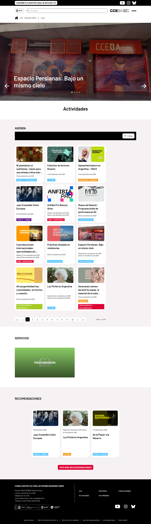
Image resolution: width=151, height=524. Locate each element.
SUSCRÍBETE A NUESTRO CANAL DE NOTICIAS (36, 3)
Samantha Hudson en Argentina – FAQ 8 (89, 167)
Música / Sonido (23, 220)
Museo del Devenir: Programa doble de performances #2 (88, 208)
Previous (6, 86)
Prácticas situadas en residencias (58, 246)
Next (144, 86)
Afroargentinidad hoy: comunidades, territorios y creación (29, 290)
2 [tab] (74, 92)
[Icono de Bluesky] (134, 3)
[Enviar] (59, 10)
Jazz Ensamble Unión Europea (27, 207)
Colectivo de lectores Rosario (58, 167)
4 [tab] (79, 92)
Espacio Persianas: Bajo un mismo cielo (48, 82)
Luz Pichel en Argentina (59, 286)
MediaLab (83, 301)
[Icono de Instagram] (128, 3)
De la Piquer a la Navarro (101, 436)
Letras (51, 180)
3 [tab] (77, 92)
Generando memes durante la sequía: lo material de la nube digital (88, 290)
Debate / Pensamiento (26, 180)
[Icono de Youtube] (122, 3)
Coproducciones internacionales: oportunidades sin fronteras (25, 248)
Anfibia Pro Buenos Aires (57, 207)
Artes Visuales (86, 220)
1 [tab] (72, 92)
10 (72, 319)
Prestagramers (44, 362)
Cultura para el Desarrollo (24, 306)
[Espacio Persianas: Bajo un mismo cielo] (50, 82)
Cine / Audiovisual (56, 220)
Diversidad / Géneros (88, 180)
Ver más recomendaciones (75, 467)
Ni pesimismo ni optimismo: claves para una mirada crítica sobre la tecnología (29, 169)
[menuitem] (87, 491)
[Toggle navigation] (134, 11)
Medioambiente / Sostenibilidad (86, 306)
